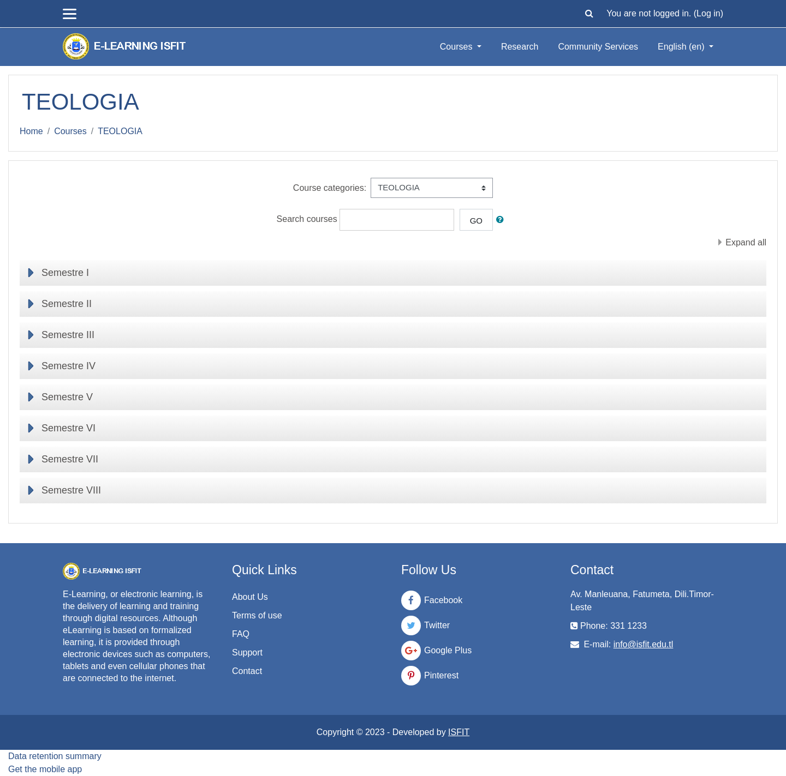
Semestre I (65, 272)
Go (476, 220)
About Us (250, 596)
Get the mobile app (45, 769)
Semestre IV (68, 365)
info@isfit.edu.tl (644, 644)
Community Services (598, 46)
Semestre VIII (71, 490)
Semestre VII (69, 459)
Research (519, 46)
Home (31, 131)
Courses (457, 46)
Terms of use (257, 615)
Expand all (745, 242)
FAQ (240, 634)
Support (247, 652)
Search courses (307, 219)
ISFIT (458, 732)
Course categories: (329, 188)
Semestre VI (68, 428)
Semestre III (67, 334)
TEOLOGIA (120, 131)
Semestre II (66, 303)
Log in (708, 13)
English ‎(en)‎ (682, 46)
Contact (247, 671)
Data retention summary (55, 756)
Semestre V (67, 397)
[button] (589, 13)
